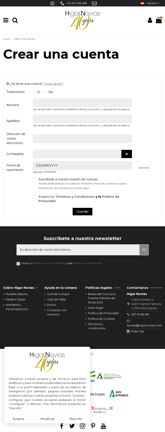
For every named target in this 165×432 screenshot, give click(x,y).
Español (151, 3)
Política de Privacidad (88, 263)
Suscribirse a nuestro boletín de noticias (82, 183)
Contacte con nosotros (56, 312)
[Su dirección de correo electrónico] (78, 250)
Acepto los (78, 199)
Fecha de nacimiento (14, 167)
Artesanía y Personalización (17, 307)
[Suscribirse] (143, 250)
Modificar (47, 419)
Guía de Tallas (56, 299)
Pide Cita (137, 331)
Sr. (37, 92)
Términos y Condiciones (75, 197)
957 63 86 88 (140, 314)
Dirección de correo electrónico (15, 138)
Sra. (48, 92)
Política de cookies (101, 318)
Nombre (12, 105)
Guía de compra (58, 294)
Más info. (76, 419)
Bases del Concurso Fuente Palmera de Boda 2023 (102, 298)
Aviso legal (95, 307)
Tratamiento (15, 92)
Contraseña (14, 154)
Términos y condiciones (96, 326)
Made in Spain (16, 299)
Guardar (82, 211)
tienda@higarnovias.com (144, 325)
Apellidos (13, 121)
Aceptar (18, 419)
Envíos (51, 304)
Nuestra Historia (17, 294)
